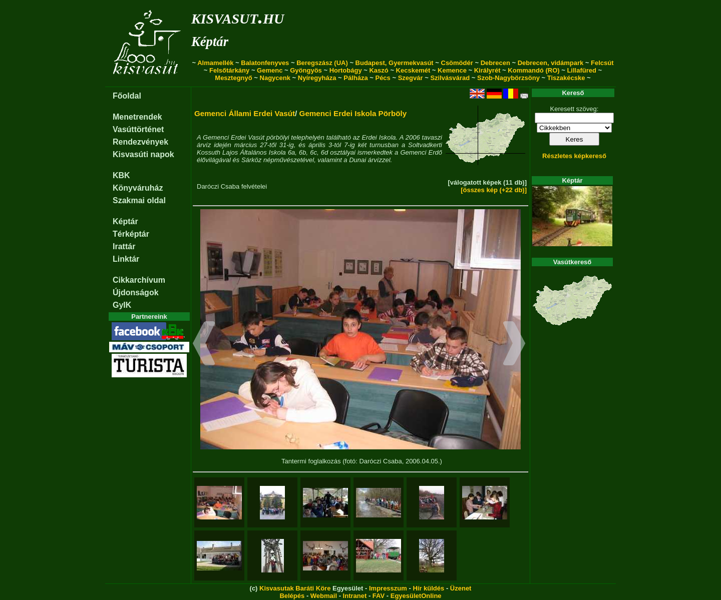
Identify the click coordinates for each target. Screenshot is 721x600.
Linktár (126, 259)
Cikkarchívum (139, 280)
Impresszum (388, 588)
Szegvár (410, 78)
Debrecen (495, 63)
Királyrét (487, 70)
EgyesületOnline (416, 595)
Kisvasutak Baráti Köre (294, 588)
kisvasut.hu (237, 17)
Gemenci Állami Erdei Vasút (244, 113)
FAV (379, 595)
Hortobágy (345, 70)
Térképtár (131, 234)
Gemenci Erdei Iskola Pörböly (353, 113)
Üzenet (461, 588)
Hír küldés (428, 588)
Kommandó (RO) (533, 70)
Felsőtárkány (229, 70)
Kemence (452, 70)
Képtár (209, 41)
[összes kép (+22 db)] (494, 190)
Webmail (323, 595)
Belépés (291, 595)
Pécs (382, 78)
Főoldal (127, 96)
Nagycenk (275, 78)
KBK (121, 175)
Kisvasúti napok (143, 154)
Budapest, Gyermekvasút (394, 63)
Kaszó (378, 70)
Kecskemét (413, 70)
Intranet (355, 595)
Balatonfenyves (265, 63)
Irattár (124, 246)
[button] (204, 345)
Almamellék (215, 63)
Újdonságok (136, 292)
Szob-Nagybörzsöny (508, 78)
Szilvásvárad (450, 78)
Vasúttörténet (138, 129)
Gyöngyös (306, 70)
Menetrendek (137, 117)
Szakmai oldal (139, 200)
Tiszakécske (566, 78)
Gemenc (269, 70)
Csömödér (457, 63)
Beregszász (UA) (322, 63)
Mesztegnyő (233, 78)
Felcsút (602, 63)
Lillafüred (581, 70)
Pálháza (355, 78)
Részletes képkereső (574, 156)
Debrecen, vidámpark (551, 63)
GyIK (122, 305)
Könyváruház (138, 188)
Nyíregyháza (317, 78)
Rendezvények (140, 142)
